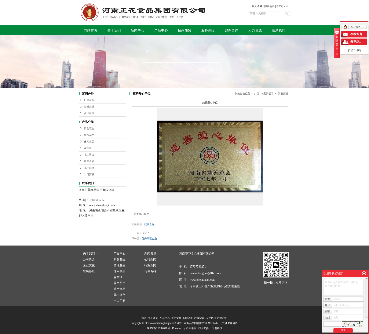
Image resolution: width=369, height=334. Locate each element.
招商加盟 (184, 30)
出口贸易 (89, 174)
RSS (279, 6)
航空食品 (89, 161)
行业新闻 (150, 265)
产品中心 (161, 30)
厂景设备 (89, 100)
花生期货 (89, 167)
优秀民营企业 (149, 238)
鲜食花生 (89, 128)
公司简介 (89, 259)
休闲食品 (89, 141)
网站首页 (90, 30)
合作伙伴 (89, 113)
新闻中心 (137, 30)
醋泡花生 (89, 135)
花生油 (88, 148)
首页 (144, 318)
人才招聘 (211, 318)
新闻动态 (188, 318)
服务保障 (208, 30)
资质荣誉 (89, 106)
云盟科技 (217, 328)
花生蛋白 (89, 154)
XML (286, 6)
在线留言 (199, 318)
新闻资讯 (152, 253)
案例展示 (268, 93)
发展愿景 (89, 271)
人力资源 (255, 30)
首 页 (256, 93)
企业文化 (89, 265)
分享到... (356, 41)
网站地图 (269, 6)
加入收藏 (257, 6)
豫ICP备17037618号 (158, 328)
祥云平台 (191, 328)
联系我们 (278, 30)
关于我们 (114, 30)
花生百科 (150, 271)
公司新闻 (150, 259)
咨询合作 (231, 30)
